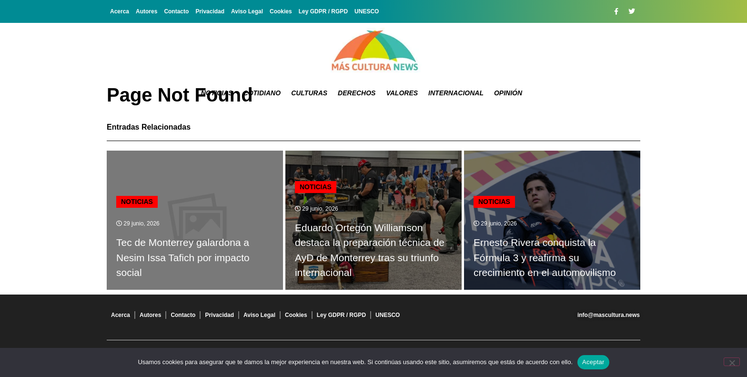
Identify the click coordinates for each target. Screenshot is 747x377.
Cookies (281, 11)
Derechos (356, 93)
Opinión (508, 93)
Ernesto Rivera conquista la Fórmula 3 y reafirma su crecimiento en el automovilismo (545, 257)
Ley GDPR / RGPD (323, 11)
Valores (402, 93)
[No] (732, 361)
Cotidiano (262, 93)
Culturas (309, 93)
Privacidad (209, 11)
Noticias (217, 93)
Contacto (176, 11)
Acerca (119, 11)
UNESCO (366, 11)
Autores (146, 11)
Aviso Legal (247, 11)
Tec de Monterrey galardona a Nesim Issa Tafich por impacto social (183, 257)
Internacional (456, 93)
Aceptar (593, 362)
